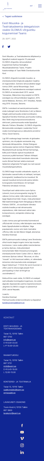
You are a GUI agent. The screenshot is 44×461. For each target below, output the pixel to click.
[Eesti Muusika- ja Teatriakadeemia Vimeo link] (22, 438)
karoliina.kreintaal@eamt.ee (13, 303)
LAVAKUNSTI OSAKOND (14, 402)
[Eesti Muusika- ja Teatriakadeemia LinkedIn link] (22, 452)
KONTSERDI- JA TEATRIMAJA (17, 382)
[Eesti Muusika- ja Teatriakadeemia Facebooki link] (22, 425)
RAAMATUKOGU (11, 355)
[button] (32, 5)
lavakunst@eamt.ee (12, 413)
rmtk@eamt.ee (10, 366)
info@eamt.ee (10, 340)
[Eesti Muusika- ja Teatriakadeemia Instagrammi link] (22, 445)
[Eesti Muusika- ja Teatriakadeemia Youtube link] (22, 432)
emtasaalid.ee (9, 393)
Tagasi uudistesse (13, 16)
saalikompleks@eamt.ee (14, 390)
